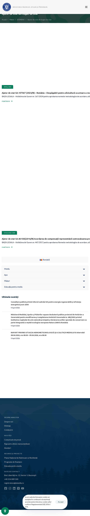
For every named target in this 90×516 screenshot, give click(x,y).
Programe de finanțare (13, 462)
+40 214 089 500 (11, 479)
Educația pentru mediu (13, 466)
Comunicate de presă (12, 440)
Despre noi (8, 422)
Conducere (8, 430)
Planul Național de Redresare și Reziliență (20, 458)
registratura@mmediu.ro (14, 483)
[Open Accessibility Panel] (5, 511)
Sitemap (7, 426)
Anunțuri (7, 448)
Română (45, 259)
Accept (60, 502)
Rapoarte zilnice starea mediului (17, 444)
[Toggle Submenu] (84, 269)
